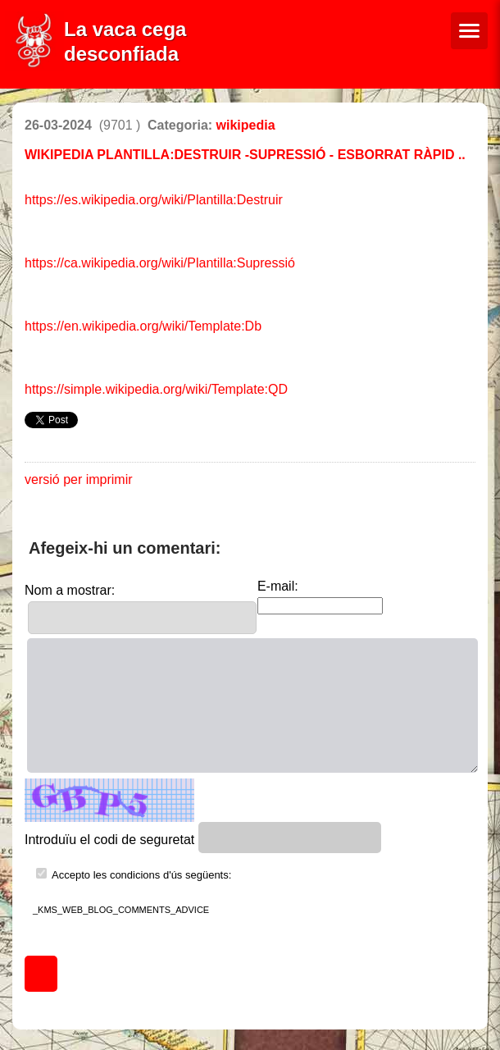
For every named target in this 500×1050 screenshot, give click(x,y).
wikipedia (245, 125)
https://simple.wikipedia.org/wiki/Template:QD (156, 389)
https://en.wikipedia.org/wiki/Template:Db (143, 326)
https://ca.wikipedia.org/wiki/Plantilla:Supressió (160, 263)
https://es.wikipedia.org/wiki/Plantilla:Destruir (154, 200)
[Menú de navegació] (469, 30)
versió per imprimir (79, 479)
